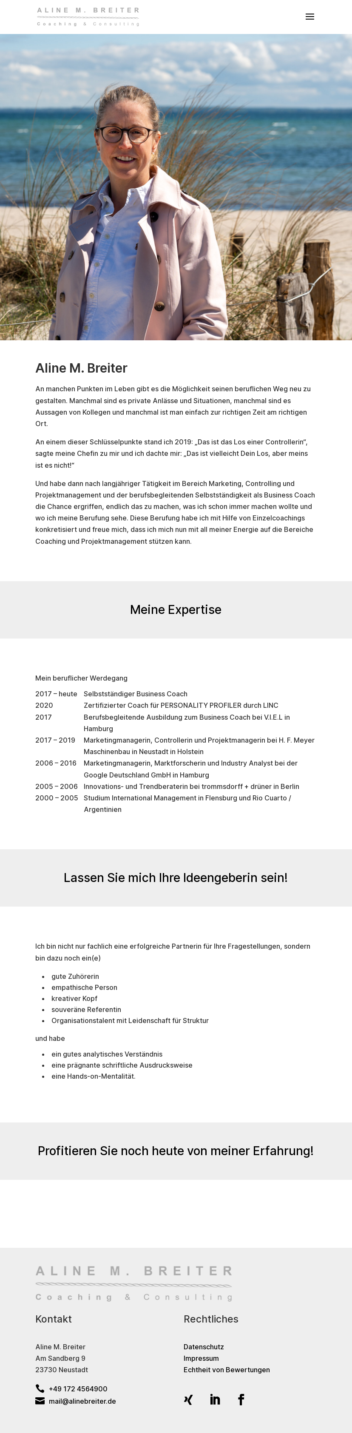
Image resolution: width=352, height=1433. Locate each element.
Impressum (201, 1358)
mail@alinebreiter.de (75, 1401)
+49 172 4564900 (71, 1389)
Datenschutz (204, 1347)
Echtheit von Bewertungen (227, 1369)
